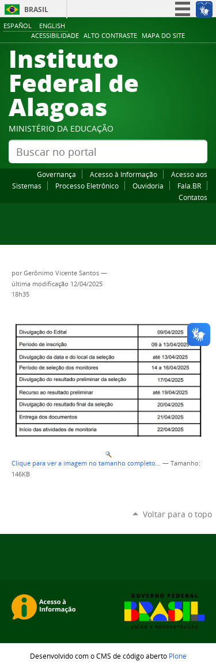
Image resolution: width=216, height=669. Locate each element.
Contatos (193, 197)
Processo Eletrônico (87, 185)
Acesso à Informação (123, 174)
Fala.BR (189, 185)
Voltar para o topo (177, 514)
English (52, 25)
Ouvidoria (148, 185)
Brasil (36, 9)
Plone (178, 655)
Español (17, 25)
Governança (56, 174)
